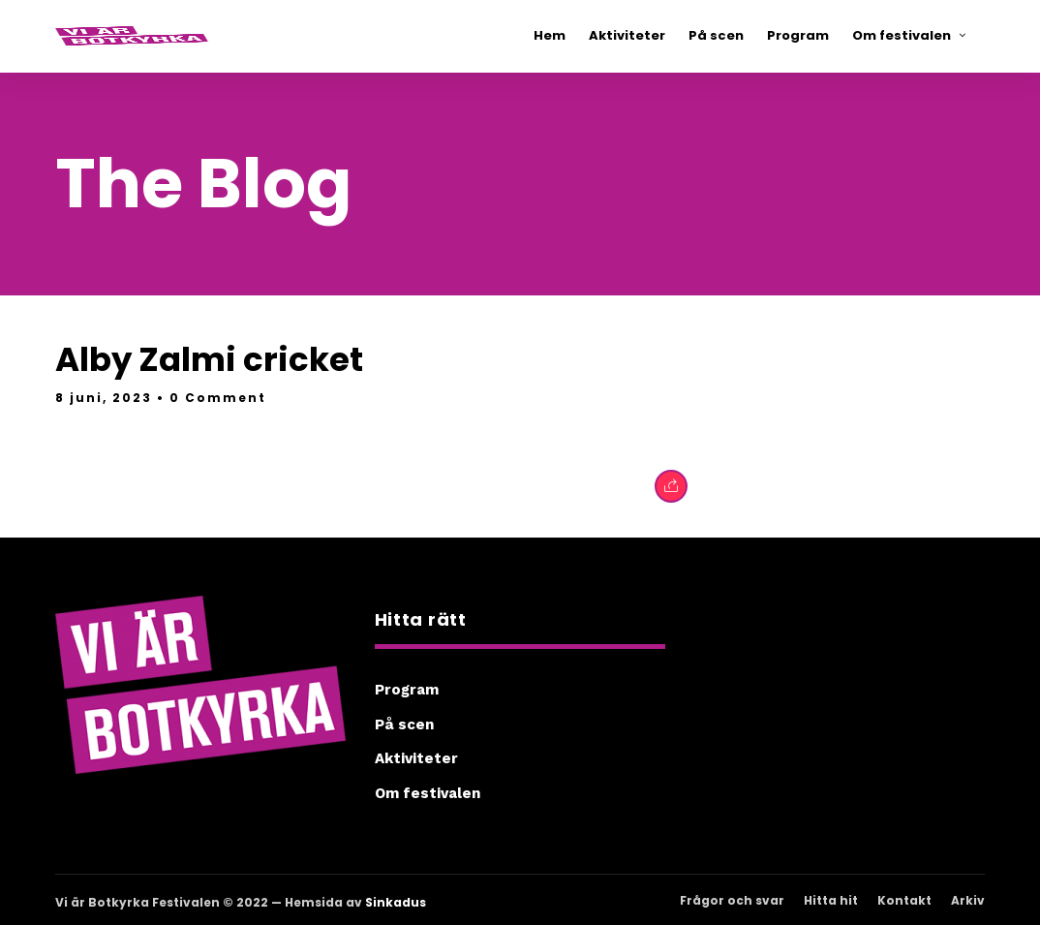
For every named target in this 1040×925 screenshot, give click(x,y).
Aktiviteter (416, 758)
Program (407, 689)
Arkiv (968, 900)
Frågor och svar (732, 900)
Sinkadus (395, 902)
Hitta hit (831, 900)
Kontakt (904, 900)
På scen (404, 724)
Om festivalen (427, 793)
